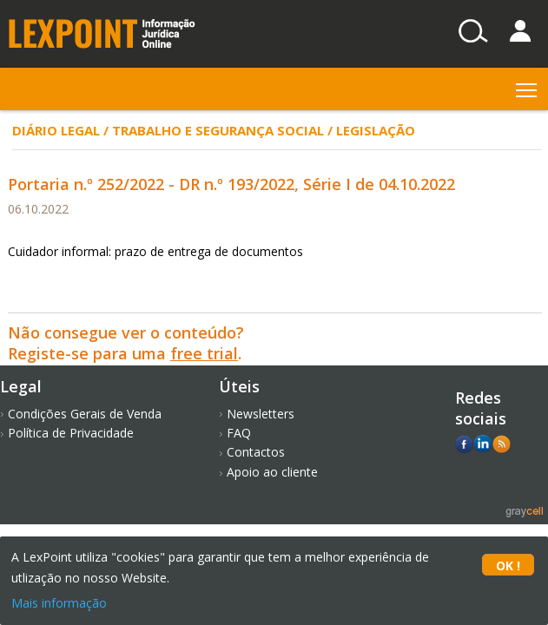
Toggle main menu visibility (527, 86)
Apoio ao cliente (272, 472)
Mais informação (59, 603)
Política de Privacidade (71, 432)
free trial (204, 353)
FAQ (239, 432)
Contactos (256, 452)
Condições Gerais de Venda (85, 413)
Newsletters (260, 413)
